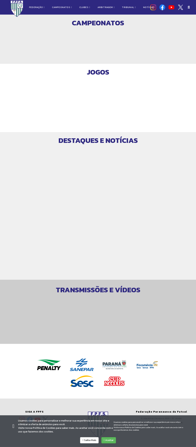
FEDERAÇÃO (37, 7)
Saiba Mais (89, 440)
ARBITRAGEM (106, 7)
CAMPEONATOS (62, 7)
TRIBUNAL (129, 7)
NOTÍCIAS (149, 7)
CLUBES (84, 7)
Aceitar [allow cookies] (109, 440)
